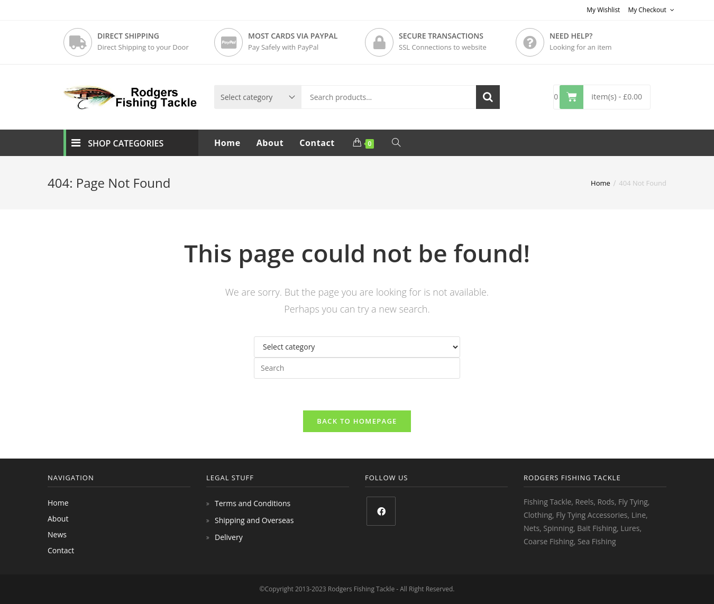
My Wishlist (603, 9)
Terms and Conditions (252, 503)
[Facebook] (381, 511)
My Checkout (651, 9)
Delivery (229, 537)
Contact (61, 550)
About (58, 519)
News (57, 534)
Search (488, 97)
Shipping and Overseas (254, 520)
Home (58, 503)
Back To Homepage (357, 421)
